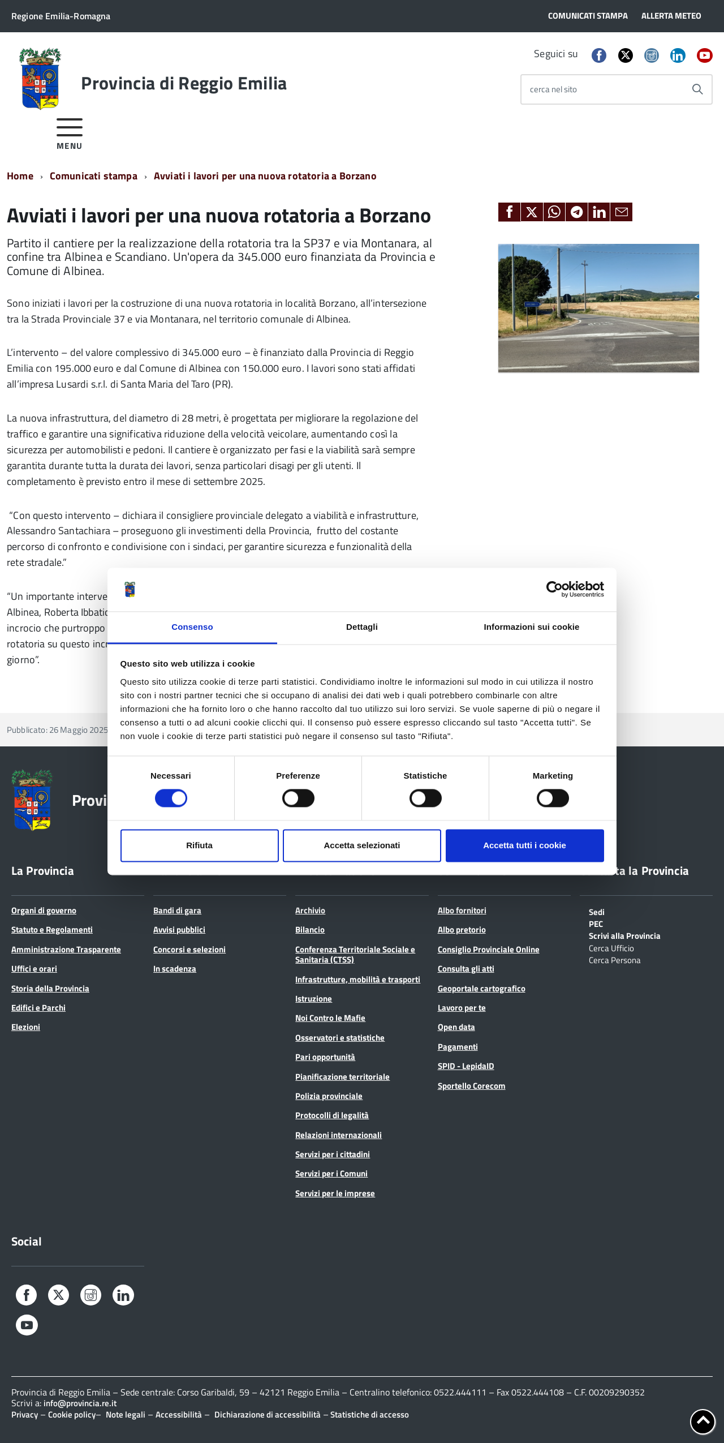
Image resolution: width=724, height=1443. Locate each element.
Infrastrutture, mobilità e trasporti (357, 979)
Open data (456, 1026)
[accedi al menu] (70, 132)
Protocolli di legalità (332, 1115)
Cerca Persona (615, 959)
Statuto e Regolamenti (52, 929)
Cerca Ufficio (611, 947)
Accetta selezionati (362, 845)
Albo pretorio (462, 929)
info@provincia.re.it (80, 1403)
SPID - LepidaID (466, 1065)
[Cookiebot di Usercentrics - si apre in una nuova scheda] (554, 589)
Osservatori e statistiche (340, 1037)
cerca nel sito (553, 89)
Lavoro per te (462, 1007)
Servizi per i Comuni (331, 1173)
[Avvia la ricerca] (697, 89)
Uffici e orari (34, 968)
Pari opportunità (325, 1056)
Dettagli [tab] (362, 627)
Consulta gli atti (466, 968)
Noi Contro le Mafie (330, 1017)
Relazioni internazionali (338, 1134)
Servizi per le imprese (335, 1193)
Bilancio (310, 929)
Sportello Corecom (472, 1085)
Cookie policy (72, 1414)
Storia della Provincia (50, 988)
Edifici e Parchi (38, 1007)
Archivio (310, 910)
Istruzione (313, 998)
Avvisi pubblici (179, 929)
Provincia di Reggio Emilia (184, 83)
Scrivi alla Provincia (625, 934)
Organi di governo (43, 910)
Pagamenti (458, 1046)
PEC (596, 923)
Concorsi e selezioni (189, 949)
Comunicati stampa (93, 175)
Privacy (24, 1414)
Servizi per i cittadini (332, 1154)
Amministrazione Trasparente (66, 949)
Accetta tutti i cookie (524, 845)
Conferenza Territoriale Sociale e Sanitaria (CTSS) (355, 954)
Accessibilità (179, 1414)
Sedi (597, 911)
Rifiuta (199, 845)
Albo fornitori (462, 910)
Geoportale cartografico (481, 988)
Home (20, 175)
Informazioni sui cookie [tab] (532, 627)
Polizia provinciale (329, 1095)
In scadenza (174, 968)
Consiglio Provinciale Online (489, 949)
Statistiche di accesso (369, 1414)
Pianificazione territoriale (342, 1076)
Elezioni (25, 1026)
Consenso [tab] (192, 627)
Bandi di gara (177, 910)
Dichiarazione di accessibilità (267, 1414)
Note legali (125, 1414)
